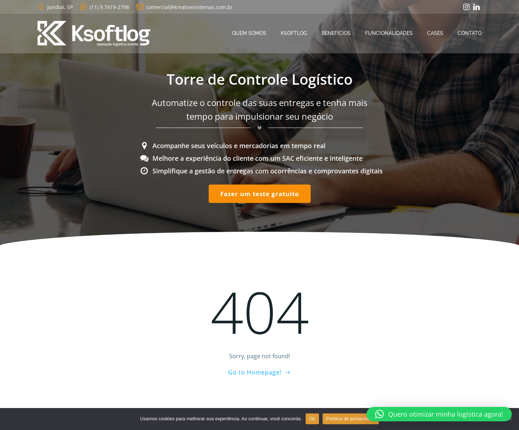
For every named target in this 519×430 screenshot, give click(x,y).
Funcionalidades (389, 33)
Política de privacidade (351, 418)
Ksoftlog (294, 33)
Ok (312, 418)
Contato (470, 33)
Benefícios (336, 33)
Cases (435, 33)
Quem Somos (249, 33)
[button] (439, 414)
